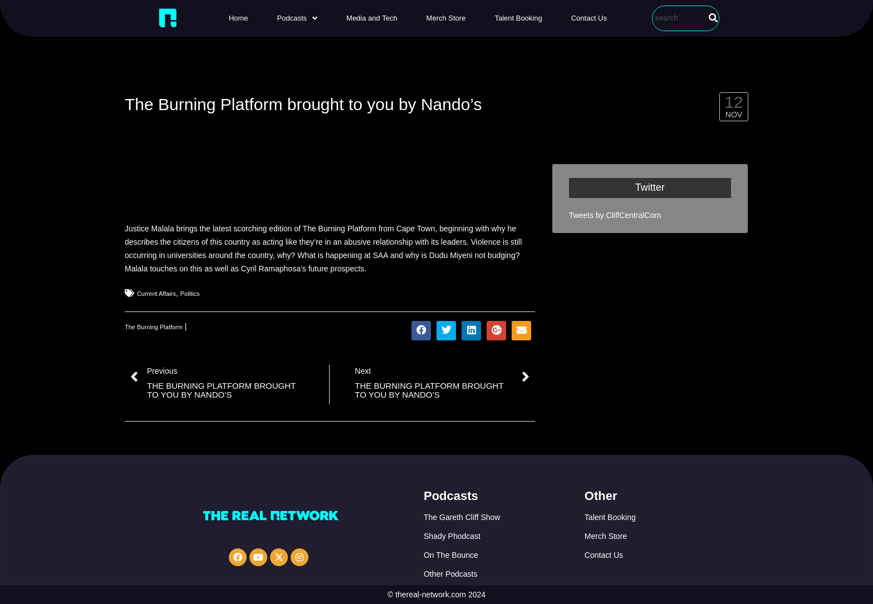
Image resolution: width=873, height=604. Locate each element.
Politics (190, 293)
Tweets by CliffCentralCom (615, 215)
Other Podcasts (451, 574)
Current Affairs (156, 293)
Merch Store (446, 18)
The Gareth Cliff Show (462, 517)
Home (238, 18)
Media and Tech (372, 18)
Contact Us (589, 18)
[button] (297, 18)
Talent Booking (518, 18)
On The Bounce (451, 555)
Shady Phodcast (452, 536)
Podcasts (297, 18)
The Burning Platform (154, 327)
